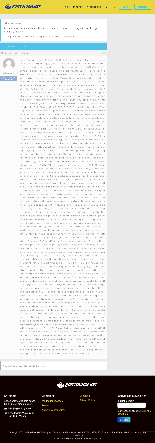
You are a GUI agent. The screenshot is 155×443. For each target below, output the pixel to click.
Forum (18, 23)
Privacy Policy (87, 400)
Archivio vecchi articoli (54, 410)
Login (125, 7)
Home (67, 7)
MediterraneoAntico (52, 401)
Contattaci (85, 395)
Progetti (77, 7)
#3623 (103, 53)
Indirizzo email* (125, 401)
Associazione (94, 7)
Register (142, 7)
